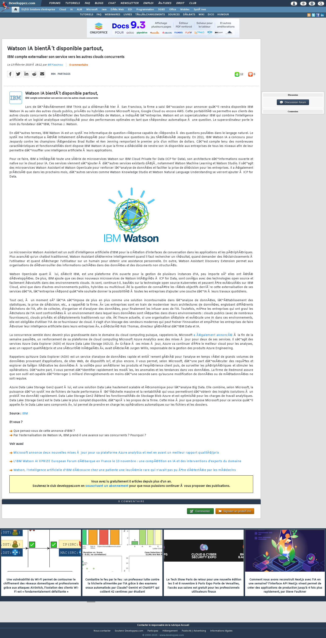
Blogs (99, 3)
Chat (112, 3)
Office (172, 9)
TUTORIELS (86, 14)
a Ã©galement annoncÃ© (212, 338)
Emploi (148, 3)
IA (71, 9)
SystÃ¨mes (200, 9)
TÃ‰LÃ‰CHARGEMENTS (150, 14)
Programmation (145, 9)
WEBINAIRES (112, 14)
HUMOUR (223, 14)
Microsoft (91, 9)
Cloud (62, 9)
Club (192, 3)
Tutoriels (72, 3)
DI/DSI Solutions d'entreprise (38, 9)
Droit (180, 3)
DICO (211, 14)
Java (104, 9)
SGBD (161, 9)
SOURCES (174, 14)
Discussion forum (293, 102)
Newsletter (129, 3)
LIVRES (128, 14)
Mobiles (184, 9)
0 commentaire (78, 67)
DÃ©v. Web (117, 9)
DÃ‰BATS (189, 14)
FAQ (87, 3)
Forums (55, 3)
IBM (25, 416)
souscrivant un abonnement (106, 489)
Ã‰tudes (165, 3)
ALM (79, 9)
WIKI (201, 14)
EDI (130, 9)
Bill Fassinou (55, 67)
